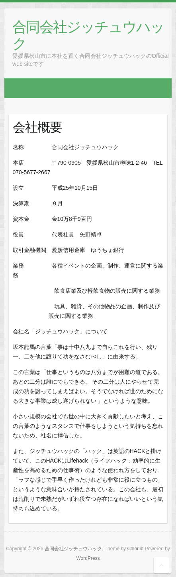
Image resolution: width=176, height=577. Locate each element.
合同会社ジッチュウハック (88, 34)
